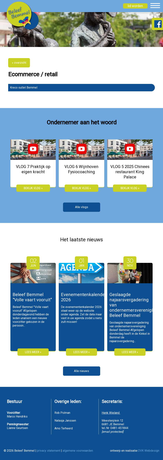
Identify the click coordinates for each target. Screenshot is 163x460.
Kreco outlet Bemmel (23, 87)
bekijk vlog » (33, 188)
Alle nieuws (81, 371)
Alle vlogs (81, 207)
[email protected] (112, 431)
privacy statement (48, 450)
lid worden (135, 6)
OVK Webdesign (148, 450)
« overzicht (19, 62)
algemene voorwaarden (78, 450)
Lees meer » (33, 352)
